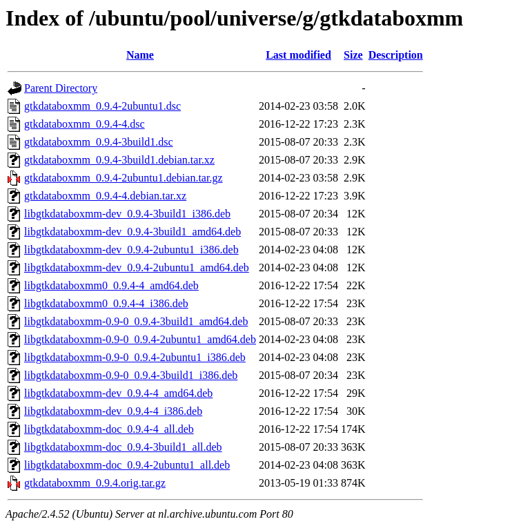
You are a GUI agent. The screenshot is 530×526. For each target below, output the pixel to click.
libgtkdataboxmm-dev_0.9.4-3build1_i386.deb (127, 214)
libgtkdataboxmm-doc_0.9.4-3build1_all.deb (123, 447)
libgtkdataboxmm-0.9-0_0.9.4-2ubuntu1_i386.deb (135, 357)
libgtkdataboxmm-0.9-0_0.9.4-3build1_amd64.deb (136, 321)
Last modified (298, 55)
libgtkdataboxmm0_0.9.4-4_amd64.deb (111, 285)
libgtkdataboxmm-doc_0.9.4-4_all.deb (109, 429)
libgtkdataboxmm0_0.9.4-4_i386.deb (106, 303)
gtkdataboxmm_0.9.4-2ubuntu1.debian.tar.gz (123, 178)
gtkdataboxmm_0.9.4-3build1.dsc (98, 142)
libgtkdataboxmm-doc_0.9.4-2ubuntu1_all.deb (127, 465)
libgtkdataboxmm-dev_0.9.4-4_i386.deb (113, 411)
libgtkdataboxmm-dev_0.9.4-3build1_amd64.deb (132, 231)
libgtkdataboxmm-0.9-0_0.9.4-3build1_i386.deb (130, 375)
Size (353, 55)
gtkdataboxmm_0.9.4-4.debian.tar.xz (105, 196)
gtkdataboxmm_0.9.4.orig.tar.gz (95, 483)
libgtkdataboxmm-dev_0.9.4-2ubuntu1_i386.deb (131, 249)
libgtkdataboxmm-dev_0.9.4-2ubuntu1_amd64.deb (136, 267)
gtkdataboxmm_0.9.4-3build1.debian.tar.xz (119, 160)
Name (140, 55)
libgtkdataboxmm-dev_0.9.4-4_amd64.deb (118, 393)
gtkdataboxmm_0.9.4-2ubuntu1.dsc (102, 106)
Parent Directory (60, 88)
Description (396, 55)
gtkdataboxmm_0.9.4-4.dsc (84, 124)
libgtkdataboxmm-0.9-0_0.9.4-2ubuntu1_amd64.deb (140, 339)
